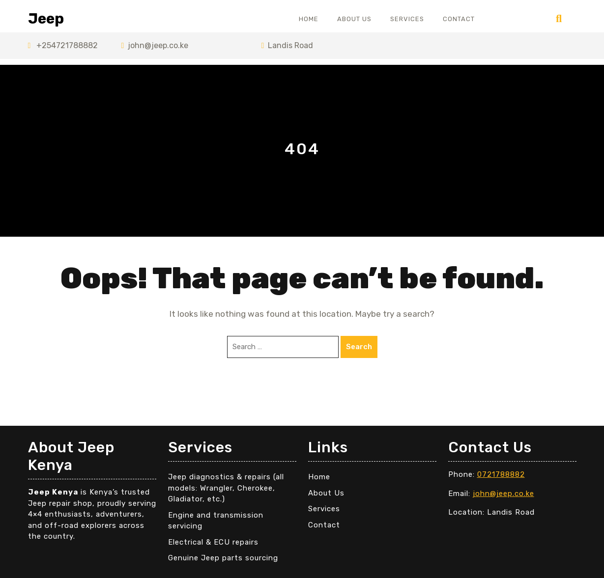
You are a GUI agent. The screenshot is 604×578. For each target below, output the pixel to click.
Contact (459, 19)
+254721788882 (63, 45)
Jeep (46, 19)
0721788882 (501, 474)
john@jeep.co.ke (155, 45)
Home (308, 19)
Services (407, 19)
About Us (354, 19)
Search (359, 346)
